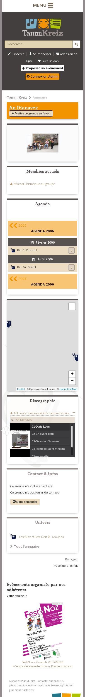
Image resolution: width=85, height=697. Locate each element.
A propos (14, 680)
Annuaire (40, 97)
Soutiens (52, 680)
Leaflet (21, 389)
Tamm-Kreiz (17, 97)
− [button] (72, 381)
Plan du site (28, 680)
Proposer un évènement (42, 68)
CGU (61, 680)
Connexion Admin (42, 76)
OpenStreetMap (68, 389)
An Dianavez (24, 420)
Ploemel (31, 250)
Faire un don (48, 61)
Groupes (57, 537)
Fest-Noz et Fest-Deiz (33, 537)
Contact (41, 680)
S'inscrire (16, 54)
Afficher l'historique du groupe (34, 184)
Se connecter (40, 54)
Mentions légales (20, 685)
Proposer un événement (46, 685)
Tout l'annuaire (24, 546)
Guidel (32, 267)
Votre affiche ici (17, 596)
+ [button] (72, 374)
